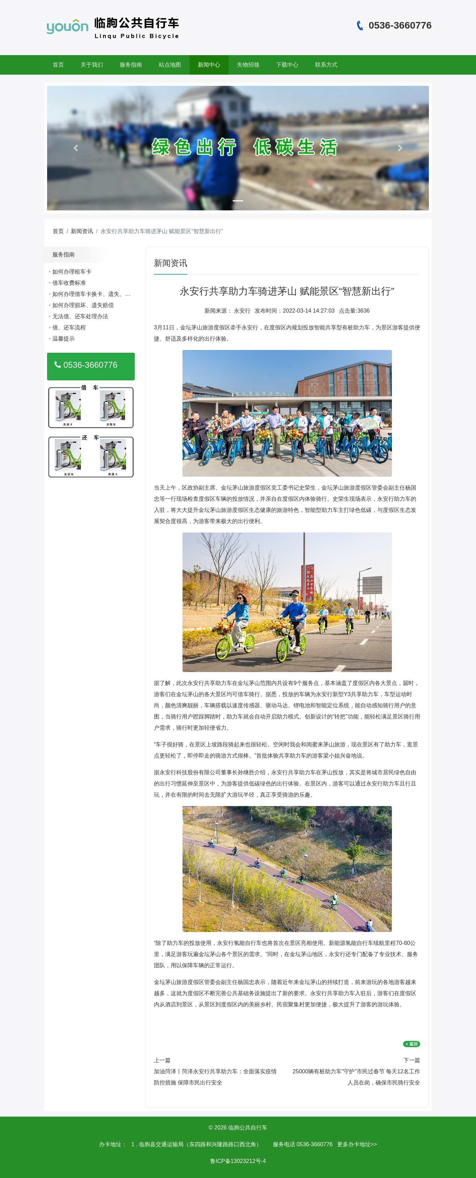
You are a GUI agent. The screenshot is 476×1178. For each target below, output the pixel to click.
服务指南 (131, 65)
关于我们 (92, 65)
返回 (411, 1044)
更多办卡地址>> (357, 1144)
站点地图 (170, 65)
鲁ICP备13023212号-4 (238, 1161)
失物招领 (248, 65)
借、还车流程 (69, 327)
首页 (58, 65)
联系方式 (326, 65)
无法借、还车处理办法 (80, 316)
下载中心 (287, 65)
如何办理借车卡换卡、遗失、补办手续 (99, 294)
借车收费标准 (69, 283)
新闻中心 (209, 65)
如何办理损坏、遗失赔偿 (83, 305)
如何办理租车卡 (71, 272)
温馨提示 (63, 339)
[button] (75, 148)
